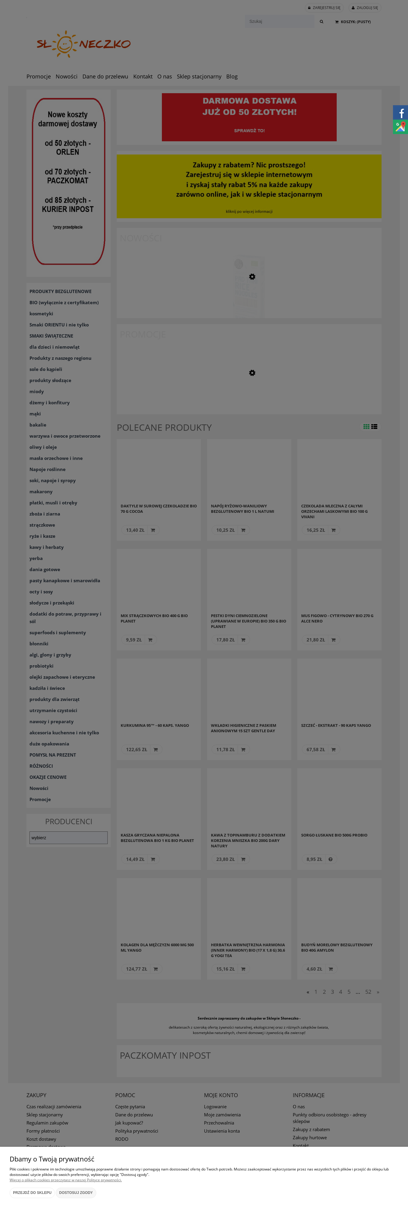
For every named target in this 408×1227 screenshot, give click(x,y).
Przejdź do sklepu (32, 1193)
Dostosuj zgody (76, 1193)
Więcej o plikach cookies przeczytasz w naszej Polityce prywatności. (66, 1180)
